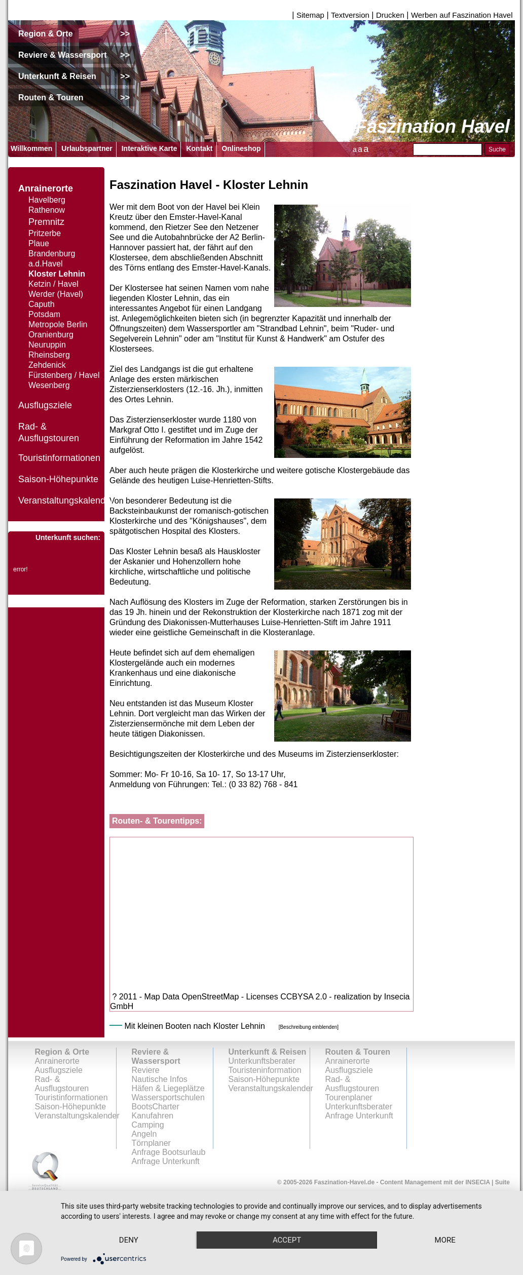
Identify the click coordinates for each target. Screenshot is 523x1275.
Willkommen (31, 148)
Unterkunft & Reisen (268, 1052)
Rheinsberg (49, 355)
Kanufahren (153, 1115)
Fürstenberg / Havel (64, 375)
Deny (128, 1240)
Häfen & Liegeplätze (168, 1088)
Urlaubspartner (86, 148)
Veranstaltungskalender (66, 500)
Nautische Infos (160, 1079)
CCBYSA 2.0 (303, 996)
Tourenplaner (348, 1097)
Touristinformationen (59, 458)
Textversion (350, 15)
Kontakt (199, 148)
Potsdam (44, 314)
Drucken (390, 15)
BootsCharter (155, 1106)
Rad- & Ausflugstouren (62, 1084)
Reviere (146, 1070)
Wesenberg (49, 385)
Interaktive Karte (149, 148)
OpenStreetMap (210, 996)
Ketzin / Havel (53, 284)
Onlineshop (241, 148)
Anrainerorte (45, 188)
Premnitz (46, 222)
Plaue (38, 243)
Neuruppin (47, 344)
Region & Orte (62, 1052)
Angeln (144, 1134)
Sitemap (310, 15)
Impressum (493, 25)
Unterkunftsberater (262, 1061)
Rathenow (46, 210)
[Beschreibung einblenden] (309, 1027)
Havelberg (46, 200)
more (445, 1240)
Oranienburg (50, 334)
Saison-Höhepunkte (58, 479)
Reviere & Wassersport (156, 1056)
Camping (148, 1125)
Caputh (41, 304)
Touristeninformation (265, 1070)
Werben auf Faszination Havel (462, 15)
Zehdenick (47, 365)
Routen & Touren (358, 1052)
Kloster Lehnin (56, 273)
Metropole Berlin (58, 324)
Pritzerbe (44, 233)
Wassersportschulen (168, 1097)
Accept (287, 1240)
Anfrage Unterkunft (359, 1115)
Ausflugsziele (45, 405)
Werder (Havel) (55, 294)
